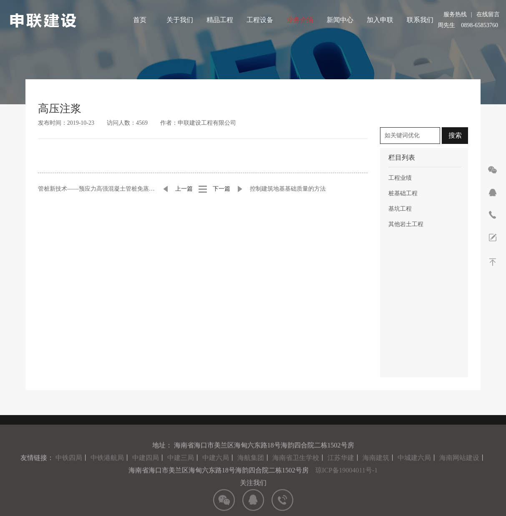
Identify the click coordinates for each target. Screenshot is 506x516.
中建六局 (215, 471)
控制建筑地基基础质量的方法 (288, 189)
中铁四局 (68, 471)
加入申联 (380, 19)
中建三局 (180, 471)
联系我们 (420, 19)
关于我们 (179, 19)
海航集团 (250, 471)
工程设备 (260, 19)
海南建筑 (376, 471)
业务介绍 (300, 19)
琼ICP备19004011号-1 (346, 484)
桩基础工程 (403, 193)
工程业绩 (400, 178)
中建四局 (145, 471)
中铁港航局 (107, 471)
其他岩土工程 (405, 224)
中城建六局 (414, 471)
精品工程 (219, 19)
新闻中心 (340, 19)
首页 (139, 19)
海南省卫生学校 (295, 471)
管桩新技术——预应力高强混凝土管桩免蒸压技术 (97, 189)
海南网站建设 (459, 471)
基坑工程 (400, 209)
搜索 (455, 135)
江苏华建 (340, 471)
